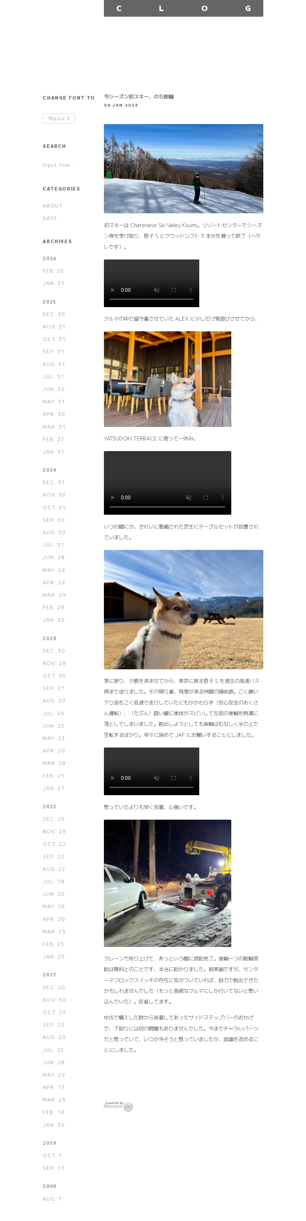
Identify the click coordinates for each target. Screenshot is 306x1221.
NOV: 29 (54, 831)
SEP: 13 (53, 1167)
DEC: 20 (54, 987)
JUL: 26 (53, 713)
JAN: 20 (53, 956)
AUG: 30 (54, 532)
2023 (49, 638)
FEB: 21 (53, 775)
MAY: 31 (54, 401)
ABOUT (53, 205)
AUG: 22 (54, 869)
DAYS (50, 218)
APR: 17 (54, 1087)
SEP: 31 (53, 351)
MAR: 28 (54, 763)
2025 (49, 301)
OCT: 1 (52, 1155)
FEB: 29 (53, 607)
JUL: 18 (53, 881)
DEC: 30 (54, 314)
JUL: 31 (53, 376)
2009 (49, 1186)
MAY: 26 (54, 906)
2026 (49, 258)
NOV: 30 (54, 494)
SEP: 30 (53, 519)
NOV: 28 (54, 663)
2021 (49, 974)
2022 (49, 806)
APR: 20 (54, 750)
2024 (49, 469)
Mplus (59, 118)
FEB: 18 (53, 1112)
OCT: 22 (54, 844)
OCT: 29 (54, 1012)
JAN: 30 (53, 619)
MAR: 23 (54, 931)
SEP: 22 (53, 856)
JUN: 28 (53, 557)
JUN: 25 (53, 725)
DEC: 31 (54, 482)
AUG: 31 (54, 364)
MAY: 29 (54, 570)
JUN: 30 (53, 389)
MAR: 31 (54, 426)
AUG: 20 (54, 700)
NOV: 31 (54, 326)
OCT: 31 (54, 339)
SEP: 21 (53, 688)
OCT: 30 (54, 675)
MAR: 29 (54, 594)
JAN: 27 (53, 788)
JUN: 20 (53, 893)
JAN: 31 (53, 283)
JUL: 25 (53, 1049)
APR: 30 (54, 414)
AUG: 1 (52, 1198)
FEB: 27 (53, 439)
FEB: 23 (53, 944)
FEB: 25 (53, 270)
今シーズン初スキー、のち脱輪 (139, 96)
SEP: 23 (53, 1024)
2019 (49, 1143)
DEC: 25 (54, 818)
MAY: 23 (54, 738)
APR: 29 (54, 582)
